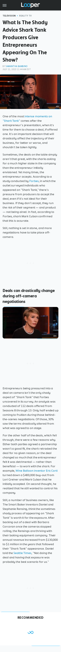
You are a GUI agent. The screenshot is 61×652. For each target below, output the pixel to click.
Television (9, 16)
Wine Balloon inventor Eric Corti (37, 471)
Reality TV (25, 16)
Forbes (34, 181)
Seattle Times (22, 553)
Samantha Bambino (17, 66)
